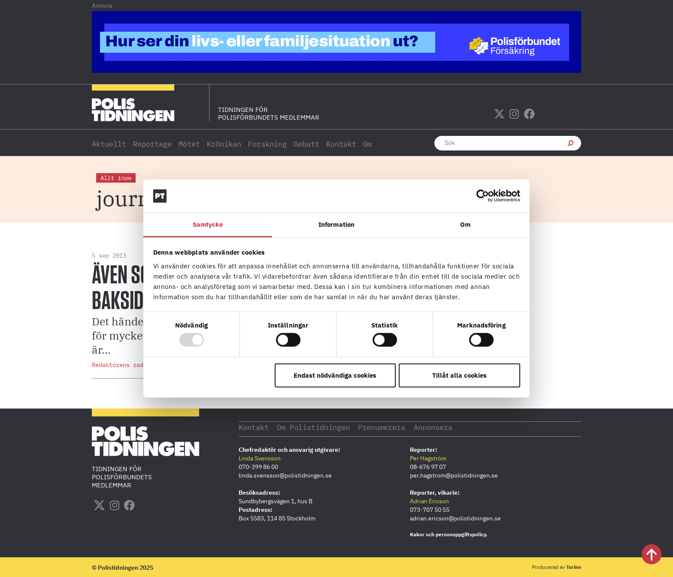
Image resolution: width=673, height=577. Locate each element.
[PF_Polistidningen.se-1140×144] (336, 70)
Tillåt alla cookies (459, 375)
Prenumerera (396, 427)
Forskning (267, 144)
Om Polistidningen (321, 427)
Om (367, 144)
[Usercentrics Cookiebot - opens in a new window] (482, 195)
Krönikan (224, 144)
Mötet (189, 144)
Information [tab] (336, 224)
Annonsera (452, 427)
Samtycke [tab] (208, 224)
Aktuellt (109, 144)
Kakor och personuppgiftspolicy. (449, 534)
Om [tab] (465, 224)
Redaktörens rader (121, 365)
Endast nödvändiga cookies (335, 375)
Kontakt (341, 144)
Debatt (306, 144)
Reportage (152, 144)
